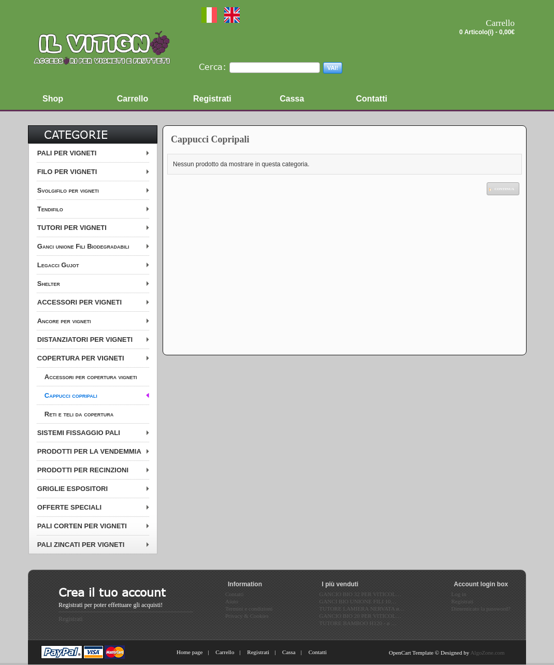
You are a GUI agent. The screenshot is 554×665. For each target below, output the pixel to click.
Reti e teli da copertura (79, 414)
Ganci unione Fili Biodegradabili (83, 246)
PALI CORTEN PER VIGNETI (82, 526)
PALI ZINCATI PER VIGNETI (81, 544)
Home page (189, 652)
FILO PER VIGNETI (67, 172)
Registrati (71, 619)
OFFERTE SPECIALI (69, 507)
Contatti (318, 652)
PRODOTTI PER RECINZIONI (82, 470)
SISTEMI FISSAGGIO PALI (78, 433)
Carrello (224, 652)
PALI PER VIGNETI (67, 153)
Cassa (289, 652)
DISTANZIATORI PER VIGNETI (85, 339)
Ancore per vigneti (64, 321)
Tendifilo (50, 209)
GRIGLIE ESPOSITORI (72, 489)
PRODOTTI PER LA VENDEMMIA (89, 451)
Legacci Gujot (58, 265)
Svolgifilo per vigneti (68, 190)
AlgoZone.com (487, 652)
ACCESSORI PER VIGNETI (79, 302)
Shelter (48, 283)
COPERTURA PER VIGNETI (80, 358)
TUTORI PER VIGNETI (72, 228)
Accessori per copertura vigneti (91, 377)
